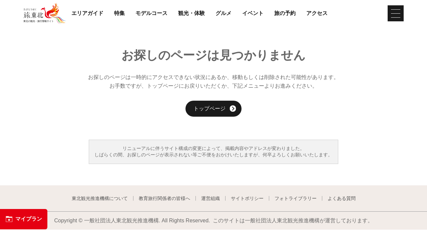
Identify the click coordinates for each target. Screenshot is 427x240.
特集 (119, 13)
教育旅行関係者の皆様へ (164, 198)
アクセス (317, 13)
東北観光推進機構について (100, 198)
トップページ (214, 109)
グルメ (224, 13)
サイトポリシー (247, 198)
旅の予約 (285, 13)
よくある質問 (342, 198)
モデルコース (151, 13)
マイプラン (23, 219)
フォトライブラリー (296, 198)
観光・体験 (191, 13)
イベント (253, 13)
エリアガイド (87, 13)
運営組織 (210, 198)
